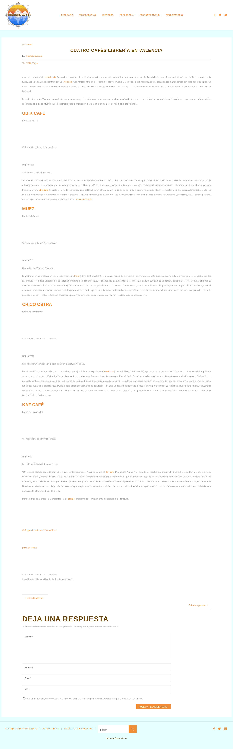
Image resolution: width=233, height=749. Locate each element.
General (29, 44)
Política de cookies (79, 728)
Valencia (68, 81)
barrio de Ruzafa (84, 199)
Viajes (35, 63)
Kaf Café (110, 471)
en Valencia (50, 77)
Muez (77, 276)
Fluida (213, 742)
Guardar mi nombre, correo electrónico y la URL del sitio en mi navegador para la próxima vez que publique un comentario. (83, 698)
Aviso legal (51, 728)
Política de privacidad (21, 728)
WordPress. (223, 742)
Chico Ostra (107, 371)
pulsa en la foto (29, 547)
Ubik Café (43, 190)
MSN (28, 63)
